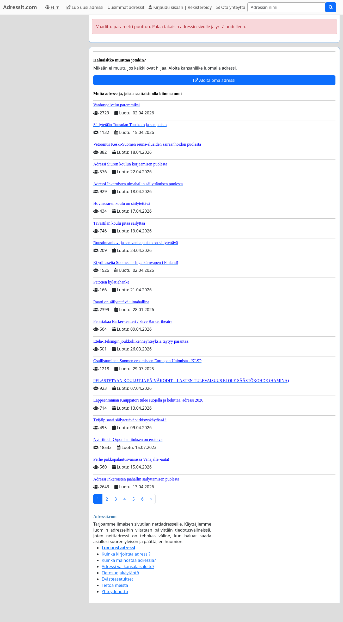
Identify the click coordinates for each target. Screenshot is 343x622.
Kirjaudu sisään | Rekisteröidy (180, 7)
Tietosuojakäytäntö (120, 573)
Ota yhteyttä (230, 7)
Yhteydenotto (115, 591)
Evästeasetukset (117, 579)
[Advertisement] (42, 93)
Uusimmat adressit (125, 7)
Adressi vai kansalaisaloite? (128, 566)
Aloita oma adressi (214, 80)
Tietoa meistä (115, 585)
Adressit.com (20, 7)
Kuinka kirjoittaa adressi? (126, 554)
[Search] (286, 7)
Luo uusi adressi (84, 7)
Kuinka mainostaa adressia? (129, 560)
